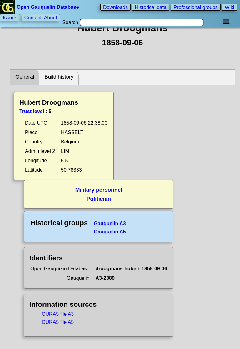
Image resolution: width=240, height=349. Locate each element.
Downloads (115, 7)
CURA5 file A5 (58, 322)
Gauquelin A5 (110, 231)
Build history (58, 77)
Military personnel (98, 190)
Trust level (31, 111)
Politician (99, 199)
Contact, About (40, 17)
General (24, 77)
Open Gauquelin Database (40, 7)
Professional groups (195, 7)
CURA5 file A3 (58, 314)
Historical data (151, 7)
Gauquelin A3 (110, 223)
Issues (10, 17)
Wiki (229, 7)
